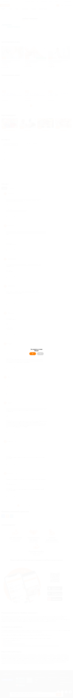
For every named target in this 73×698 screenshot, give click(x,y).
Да (32, 353)
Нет (40, 353)
